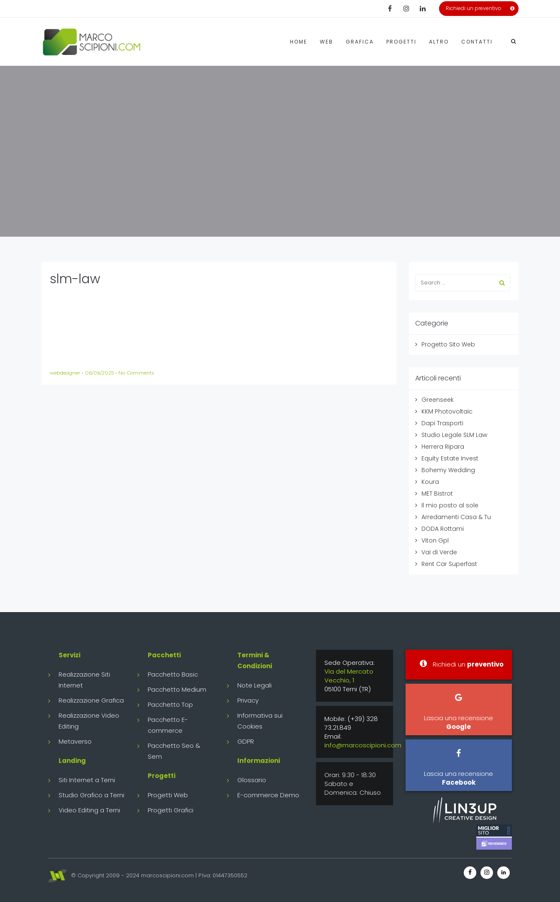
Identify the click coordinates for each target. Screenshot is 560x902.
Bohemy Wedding (448, 470)
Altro (439, 41)
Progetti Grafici (170, 810)
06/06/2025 (100, 373)
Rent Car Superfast (449, 564)
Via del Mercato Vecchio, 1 (348, 676)
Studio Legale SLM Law (454, 435)
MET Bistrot (437, 493)
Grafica (360, 41)
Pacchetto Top (170, 704)
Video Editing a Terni (89, 810)
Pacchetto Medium (177, 689)
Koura (430, 482)
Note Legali (254, 685)
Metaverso (75, 741)
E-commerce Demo (268, 795)
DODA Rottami (442, 529)
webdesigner (66, 373)
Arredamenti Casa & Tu (456, 517)
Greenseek (437, 399)
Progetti (401, 41)
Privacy (248, 700)
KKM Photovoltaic (447, 411)
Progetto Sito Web (448, 344)
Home (298, 41)
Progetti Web (168, 795)
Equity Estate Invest (449, 458)
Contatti (477, 41)
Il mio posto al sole (449, 505)
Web (326, 41)
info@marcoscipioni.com (362, 745)
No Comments (136, 373)
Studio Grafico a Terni (91, 795)
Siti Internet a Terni (87, 779)
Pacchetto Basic (173, 674)
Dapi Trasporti (442, 423)
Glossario (251, 779)
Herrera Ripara (442, 446)
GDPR (245, 741)
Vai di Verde (439, 552)
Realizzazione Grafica (91, 700)
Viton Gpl (435, 540)
